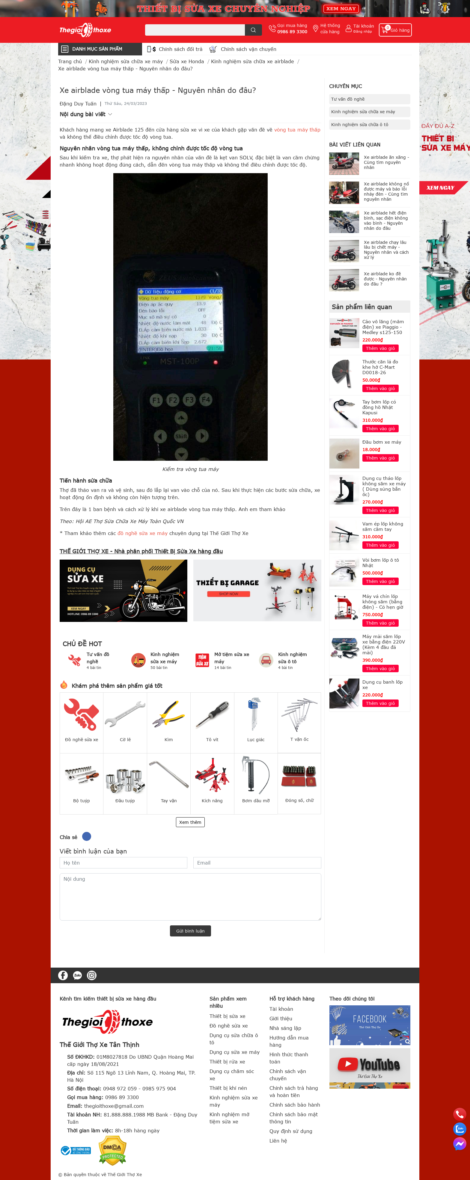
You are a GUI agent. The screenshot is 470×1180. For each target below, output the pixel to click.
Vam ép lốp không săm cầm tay (382, 526)
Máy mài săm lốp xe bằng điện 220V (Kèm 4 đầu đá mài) (383, 644)
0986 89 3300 (292, 31)
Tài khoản (363, 25)
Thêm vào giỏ (380, 348)
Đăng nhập (362, 31)
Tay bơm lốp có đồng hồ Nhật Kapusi (379, 407)
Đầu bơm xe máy (381, 442)
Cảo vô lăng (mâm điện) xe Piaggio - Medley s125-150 (383, 327)
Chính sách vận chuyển (248, 49)
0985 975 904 (159, 1088)
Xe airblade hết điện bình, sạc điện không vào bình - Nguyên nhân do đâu (386, 220)
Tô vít (212, 739)
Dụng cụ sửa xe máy (235, 1052)
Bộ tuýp (81, 800)
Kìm (169, 739)
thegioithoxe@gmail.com (114, 1106)
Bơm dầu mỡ (256, 800)
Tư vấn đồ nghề (347, 99)
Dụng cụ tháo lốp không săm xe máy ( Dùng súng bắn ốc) (384, 486)
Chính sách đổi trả (181, 49)
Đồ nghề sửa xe (81, 739)
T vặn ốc (299, 739)
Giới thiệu (280, 1018)
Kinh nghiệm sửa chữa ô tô (359, 124)
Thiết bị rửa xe (227, 1061)
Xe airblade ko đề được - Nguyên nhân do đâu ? (385, 278)
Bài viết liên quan (354, 144)
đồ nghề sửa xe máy (143, 533)
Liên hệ (278, 1140)
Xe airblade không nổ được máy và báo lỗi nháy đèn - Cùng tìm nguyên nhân (386, 191)
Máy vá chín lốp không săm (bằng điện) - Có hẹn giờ (382, 601)
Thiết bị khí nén (228, 1088)
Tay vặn (169, 800)
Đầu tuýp (125, 800)
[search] (253, 30)
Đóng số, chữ (299, 800)
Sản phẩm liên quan (362, 306)
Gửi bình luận (190, 930)
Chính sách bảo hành (294, 1105)
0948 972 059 (120, 1088)
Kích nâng (212, 800)
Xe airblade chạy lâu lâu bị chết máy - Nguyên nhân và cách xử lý (386, 250)
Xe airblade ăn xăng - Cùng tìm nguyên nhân (386, 162)
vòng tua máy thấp (297, 129)
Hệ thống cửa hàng (330, 28)
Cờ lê (125, 739)
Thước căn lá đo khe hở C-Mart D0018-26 (380, 367)
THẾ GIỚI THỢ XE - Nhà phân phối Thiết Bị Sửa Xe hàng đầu (141, 551)
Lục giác (255, 739)
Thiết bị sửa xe (227, 1016)
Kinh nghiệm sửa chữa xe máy (363, 111)
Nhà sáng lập (285, 1028)
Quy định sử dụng (290, 1131)
